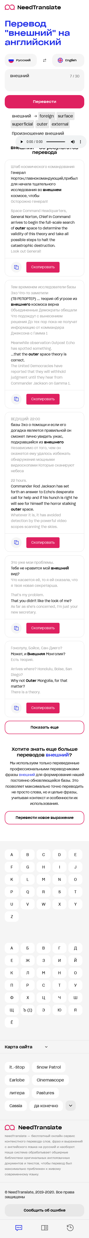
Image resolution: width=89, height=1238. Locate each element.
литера (16, 1093)
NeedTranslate (33, 7)
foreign (47, 116)
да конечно (46, 1105)
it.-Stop (17, 1067)
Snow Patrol (49, 1067)
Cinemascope (50, 1080)
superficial (22, 124)
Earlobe (17, 1080)
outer (42, 124)
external (60, 124)
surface (65, 116)
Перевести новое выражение (45, 818)
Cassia (15, 1105)
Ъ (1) (27, 1010)
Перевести (44, 101)
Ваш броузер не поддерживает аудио (51, 141)
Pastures (45, 1093)
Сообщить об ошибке (45, 1210)
